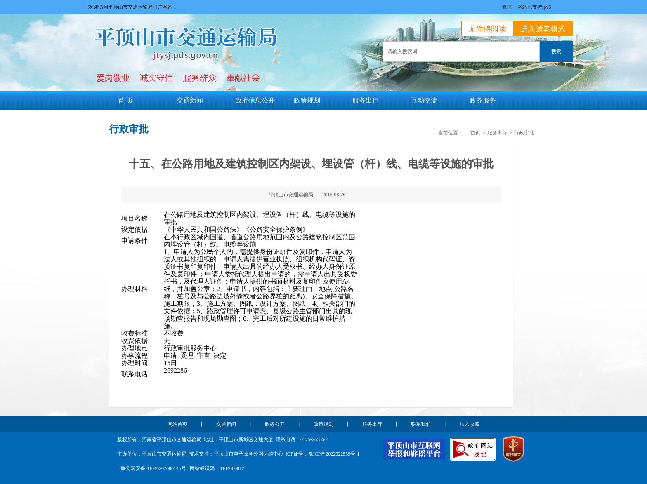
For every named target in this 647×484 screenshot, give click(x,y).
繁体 (507, 7)
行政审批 (524, 133)
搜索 (556, 51)
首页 (475, 133)
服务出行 (497, 133)
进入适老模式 (543, 29)
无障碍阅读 (487, 29)
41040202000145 (163, 468)
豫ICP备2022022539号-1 (334, 454)
